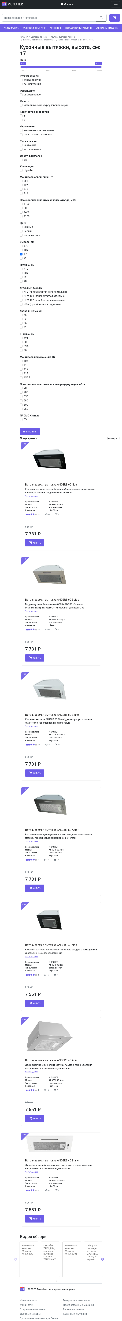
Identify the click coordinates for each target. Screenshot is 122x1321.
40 (25, 350)
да (25, 159)
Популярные (27, 438)
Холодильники (11, 28)
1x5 (26, 193)
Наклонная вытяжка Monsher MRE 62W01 (28, 1249)
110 (26, 365)
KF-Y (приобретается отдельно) (42, 304)
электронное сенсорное (38, 134)
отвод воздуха (32, 79)
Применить (30, 432)
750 (26, 408)
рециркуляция (32, 84)
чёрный (28, 226)
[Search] (49, 18)
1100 (27, 203)
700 (26, 388)
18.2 (26, 249)
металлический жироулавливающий (46, 105)
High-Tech (29, 170)
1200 (27, 216)
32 (25, 277)
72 (25, 258)
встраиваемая (32, 149)
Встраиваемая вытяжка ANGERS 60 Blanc (52, 714)
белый (28, 231)
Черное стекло (32, 235)
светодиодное (32, 94)
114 (26, 373)
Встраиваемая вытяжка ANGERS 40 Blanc (52, 1160)
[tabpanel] (29, 1259)
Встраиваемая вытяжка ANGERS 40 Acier (51, 1060)
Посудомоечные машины (78, 28)
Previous (15, 1259)
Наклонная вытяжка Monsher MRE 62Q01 (71, 1249)
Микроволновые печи (34, 28)
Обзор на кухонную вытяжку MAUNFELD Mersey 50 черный (92, 1252)
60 (25, 342)
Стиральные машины (107, 28)
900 (26, 392)
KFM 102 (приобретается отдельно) (44, 300)
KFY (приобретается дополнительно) (45, 291)
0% (25, 419)
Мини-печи (56, 28)
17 (25, 254)
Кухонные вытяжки (75, 1313)
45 (25, 314)
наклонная (30, 145)
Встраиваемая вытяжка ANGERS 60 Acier (51, 829)
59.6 (26, 346)
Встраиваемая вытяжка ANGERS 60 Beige (52, 599)
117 (26, 369)
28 (25, 281)
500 (26, 404)
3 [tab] (65, 1281)
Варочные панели (73, 1309)
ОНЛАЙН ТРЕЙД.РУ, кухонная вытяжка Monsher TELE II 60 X (50, 1252)
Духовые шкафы (30, 1313)
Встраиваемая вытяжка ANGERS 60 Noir (51, 484)
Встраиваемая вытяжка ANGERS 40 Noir (51, 945)
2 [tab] (61, 1281)
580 (26, 400)
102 (26, 360)
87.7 (26, 245)
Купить (35, 542)
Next (102, 1259)
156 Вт (27, 377)
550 (26, 396)
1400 (27, 212)
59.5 (26, 337)
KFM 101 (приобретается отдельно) (44, 296)
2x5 (26, 189)
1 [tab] (56, 1281)
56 (25, 323)
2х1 (26, 180)
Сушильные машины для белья (39, 1318)
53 (25, 319)
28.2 (26, 272)
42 (25, 327)
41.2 (26, 268)
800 (26, 208)
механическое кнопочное (39, 130)
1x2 (26, 185)
